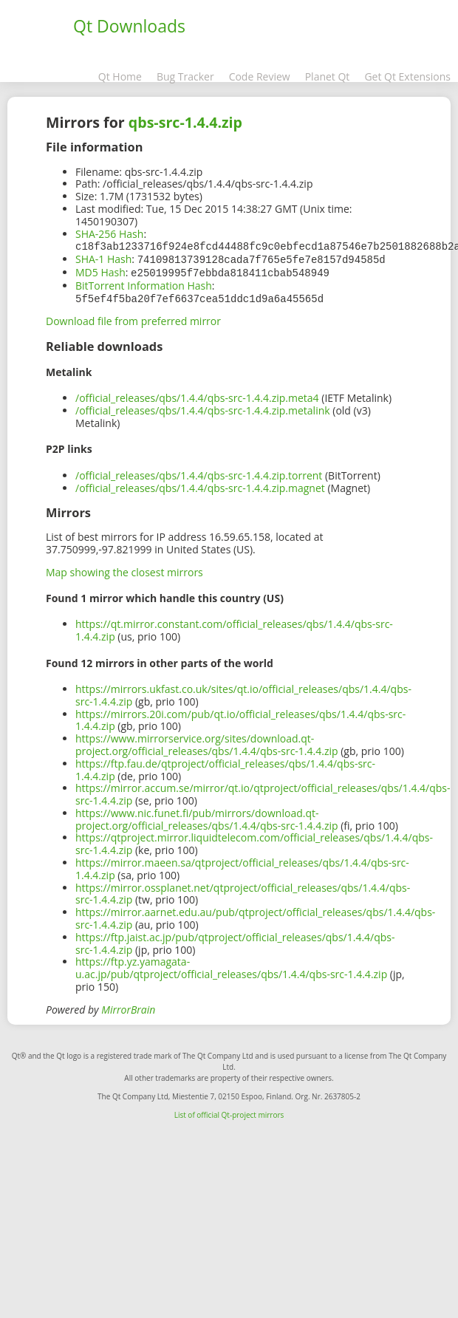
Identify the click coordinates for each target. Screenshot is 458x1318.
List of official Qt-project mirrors (229, 1112)
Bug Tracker (185, 76)
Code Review (259, 76)
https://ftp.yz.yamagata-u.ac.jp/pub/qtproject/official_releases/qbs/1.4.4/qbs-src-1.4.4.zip (231, 965)
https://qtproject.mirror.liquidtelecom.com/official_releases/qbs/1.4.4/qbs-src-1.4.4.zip (254, 840)
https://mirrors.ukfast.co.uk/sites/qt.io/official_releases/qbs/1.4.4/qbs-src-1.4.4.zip (243, 692)
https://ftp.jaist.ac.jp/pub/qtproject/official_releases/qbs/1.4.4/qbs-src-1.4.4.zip (235, 940)
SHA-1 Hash (103, 258)
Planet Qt (327, 76)
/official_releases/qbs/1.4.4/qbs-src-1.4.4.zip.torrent (198, 472)
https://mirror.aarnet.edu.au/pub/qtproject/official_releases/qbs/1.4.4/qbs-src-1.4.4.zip (255, 915)
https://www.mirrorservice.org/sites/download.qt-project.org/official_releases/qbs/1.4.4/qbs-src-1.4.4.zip (206, 741)
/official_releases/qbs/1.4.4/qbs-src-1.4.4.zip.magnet (200, 485)
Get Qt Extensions (407, 76)
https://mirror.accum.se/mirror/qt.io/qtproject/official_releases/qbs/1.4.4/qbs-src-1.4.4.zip (263, 791)
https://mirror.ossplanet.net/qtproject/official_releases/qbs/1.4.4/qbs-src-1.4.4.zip (242, 891)
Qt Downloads (129, 26)
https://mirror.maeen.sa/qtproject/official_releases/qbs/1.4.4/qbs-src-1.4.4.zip (242, 866)
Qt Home (120, 76)
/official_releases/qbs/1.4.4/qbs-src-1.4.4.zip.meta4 (197, 395)
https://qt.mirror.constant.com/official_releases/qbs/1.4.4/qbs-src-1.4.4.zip (234, 627)
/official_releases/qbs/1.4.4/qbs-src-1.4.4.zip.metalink (202, 407)
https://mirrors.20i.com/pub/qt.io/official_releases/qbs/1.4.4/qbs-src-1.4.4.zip (240, 717)
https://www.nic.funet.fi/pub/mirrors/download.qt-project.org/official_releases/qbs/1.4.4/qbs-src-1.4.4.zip (206, 816)
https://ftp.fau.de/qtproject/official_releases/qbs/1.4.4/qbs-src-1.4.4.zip (225, 767)
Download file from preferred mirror (133, 318)
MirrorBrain (128, 1007)
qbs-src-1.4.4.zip (185, 122)
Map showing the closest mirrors (124, 569)
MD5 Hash (100, 271)
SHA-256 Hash (109, 234)
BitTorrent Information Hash (143, 283)
